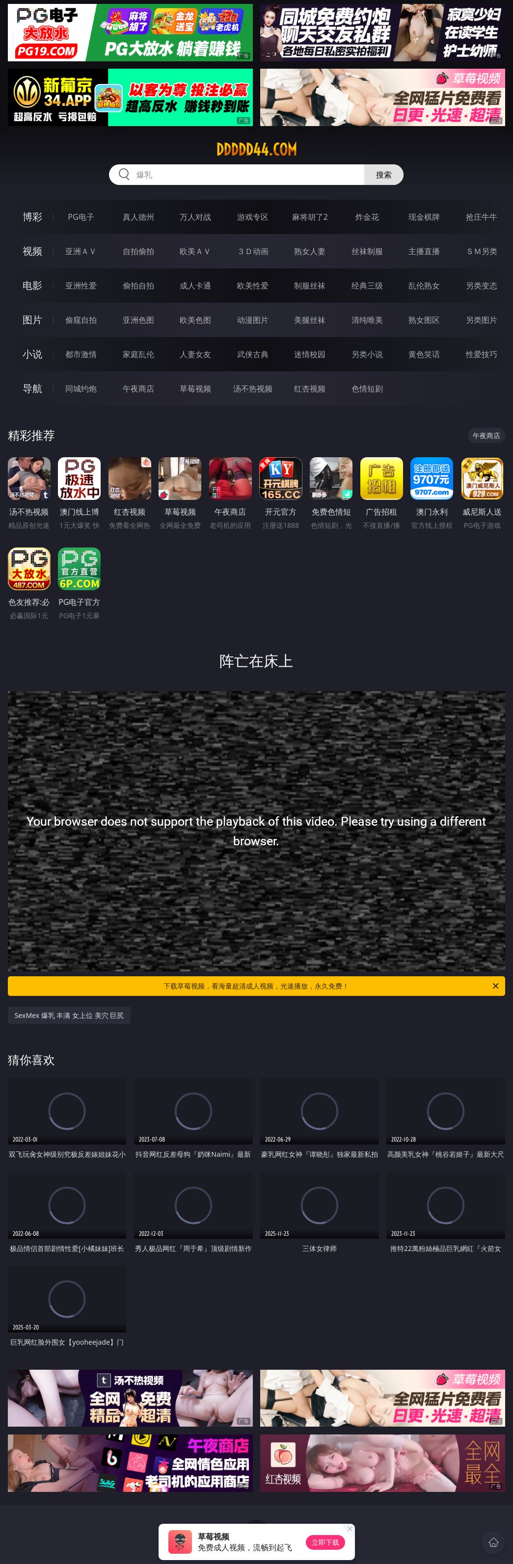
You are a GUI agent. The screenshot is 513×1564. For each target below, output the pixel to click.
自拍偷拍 (138, 251)
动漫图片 (253, 319)
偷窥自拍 (81, 319)
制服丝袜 (309, 285)
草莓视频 (195, 388)
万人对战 (195, 216)
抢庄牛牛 (481, 216)
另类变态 (481, 285)
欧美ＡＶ (195, 251)
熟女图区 (424, 319)
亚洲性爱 (81, 285)
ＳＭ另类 (481, 251)
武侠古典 (253, 354)
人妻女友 (195, 354)
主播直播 (424, 251)
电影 (32, 285)
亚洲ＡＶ (81, 251)
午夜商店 (138, 388)
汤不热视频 (252, 388)
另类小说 (367, 354)
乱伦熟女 (424, 285)
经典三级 (367, 285)
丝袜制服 (367, 251)
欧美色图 (195, 319)
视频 (32, 251)
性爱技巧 (481, 354)
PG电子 (81, 216)
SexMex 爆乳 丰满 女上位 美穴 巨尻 (69, 1015)
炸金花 (367, 216)
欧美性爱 (253, 285)
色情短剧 (367, 388)
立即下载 (325, 1542)
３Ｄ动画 (253, 251)
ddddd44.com (256, 149)
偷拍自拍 (138, 285)
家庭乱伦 (138, 354)
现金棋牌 (424, 216)
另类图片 (481, 319)
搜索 (384, 174)
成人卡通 (195, 285)
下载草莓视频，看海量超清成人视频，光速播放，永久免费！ (331, 986)
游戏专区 (253, 216)
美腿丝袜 (309, 319)
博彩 (32, 216)
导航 (32, 388)
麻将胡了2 (310, 216)
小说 (32, 354)
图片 (32, 319)
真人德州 (138, 216)
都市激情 (81, 354)
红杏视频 (309, 388)
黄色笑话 (424, 354)
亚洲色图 (138, 319)
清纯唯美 (367, 319)
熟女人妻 (309, 251)
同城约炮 (81, 388)
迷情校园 (309, 354)
